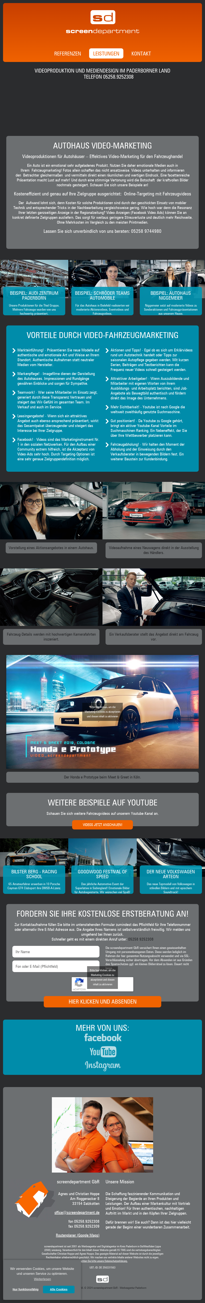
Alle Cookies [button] (58, 1289)
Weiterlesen (42, 1279)
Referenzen (67, 54)
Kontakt (141, 54)
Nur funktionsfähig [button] (25, 1289)
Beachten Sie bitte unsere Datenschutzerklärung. (102, 1261)
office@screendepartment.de (76, 1213)
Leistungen (106, 54)
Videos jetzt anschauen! (102, 825)
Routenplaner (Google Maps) (77, 1235)
